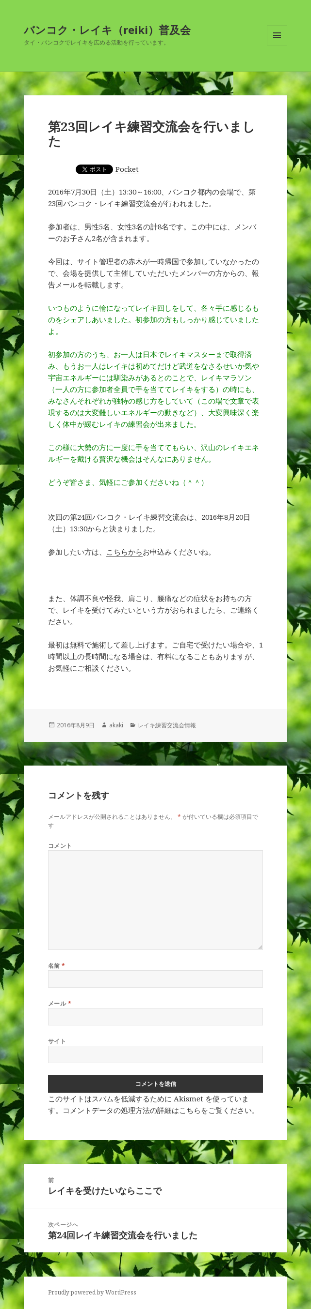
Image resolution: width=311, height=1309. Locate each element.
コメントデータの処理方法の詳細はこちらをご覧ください (157, 1110)
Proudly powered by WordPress (92, 1292)
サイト (57, 1041)
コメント (60, 846)
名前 (56, 966)
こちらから (124, 552)
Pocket (127, 169)
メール (59, 1003)
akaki (116, 725)
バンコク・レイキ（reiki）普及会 (107, 29)
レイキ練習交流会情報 (167, 725)
